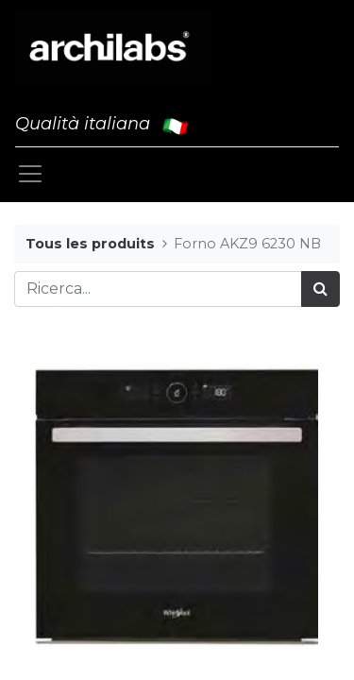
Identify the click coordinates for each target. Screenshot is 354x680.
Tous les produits (90, 243)
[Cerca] (320, 289)
